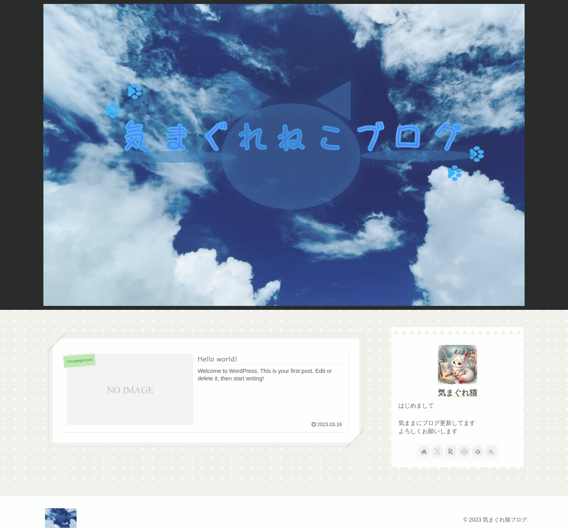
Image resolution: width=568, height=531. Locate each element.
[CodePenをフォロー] (464, 451)
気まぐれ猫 (457, 392)
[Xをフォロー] (437, 451)
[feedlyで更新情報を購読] (478, 451)
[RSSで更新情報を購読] (491, 451)
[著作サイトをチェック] (424, 451)
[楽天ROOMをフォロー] (451, 451)
